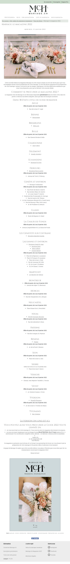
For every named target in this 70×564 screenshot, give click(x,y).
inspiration (23, 533)
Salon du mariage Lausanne (34, 547)
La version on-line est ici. (35, 420)
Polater (36, 342)
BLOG (18, 17)
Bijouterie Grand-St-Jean (36, 244)
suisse (17, 533)
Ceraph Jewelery (36, 154)
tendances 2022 (52, 533)
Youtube (53, 555)
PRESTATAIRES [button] (9, 17)
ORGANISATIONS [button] (27, 17)
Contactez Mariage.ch (9, 547)
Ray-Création (36, 414)
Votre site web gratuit (9, 555)
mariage (11, 533)
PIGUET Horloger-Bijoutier (36, 317)
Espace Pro (65, 2)
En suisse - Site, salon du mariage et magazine (17, 21)
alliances (61, 533)
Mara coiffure (36, 248)
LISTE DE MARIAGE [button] (42, 17)
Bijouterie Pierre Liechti (36, 171)
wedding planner (32, 533)
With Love (36, 126)
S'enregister (56, 2)
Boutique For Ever (36, 162)
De (12, 559)
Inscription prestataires (10, 551)
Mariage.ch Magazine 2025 (34, 551)
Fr (9, 559)
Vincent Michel (36, 250)
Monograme (36, 117)
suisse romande (42, 533)
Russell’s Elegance (36, 400)
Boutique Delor (36, 246)
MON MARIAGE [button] (56, 17)
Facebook (53, 551)
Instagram (54, 547)
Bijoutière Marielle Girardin (36, 236)
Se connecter (48, 2)
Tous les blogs (37, 21)
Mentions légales (31, 556)
